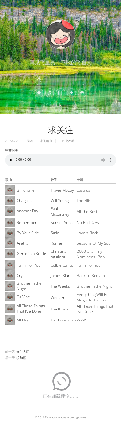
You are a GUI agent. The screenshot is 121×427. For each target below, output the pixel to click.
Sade (55, 233)
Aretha (22, 243)
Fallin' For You (29, 265)
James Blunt (61, 275)
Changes (24, 200)
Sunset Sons (62, 222)
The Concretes (63, 320)
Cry (20, 275)
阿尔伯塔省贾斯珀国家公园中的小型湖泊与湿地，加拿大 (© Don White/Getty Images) (39, 111)
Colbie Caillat (62, 265)
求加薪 (21, 357)
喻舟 (49, 141)
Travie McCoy (62, 190)
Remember (27, 222)
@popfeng (81, 417)
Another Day (27, 211)
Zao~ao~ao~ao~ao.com (59, 417)
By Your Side (28, 233)
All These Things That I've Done (31, 308)
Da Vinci (24, 297)
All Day (22, 320)
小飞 (43, 141)
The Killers (60, 309)
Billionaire (26, 190)
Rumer (57, 243)
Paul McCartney (60, 211)
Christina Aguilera (58, 254)
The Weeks (60, 286)
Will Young (60, 200)
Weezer (58, 297)
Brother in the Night (29, 285)
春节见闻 (22, 351)
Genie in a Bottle (31, 253)
